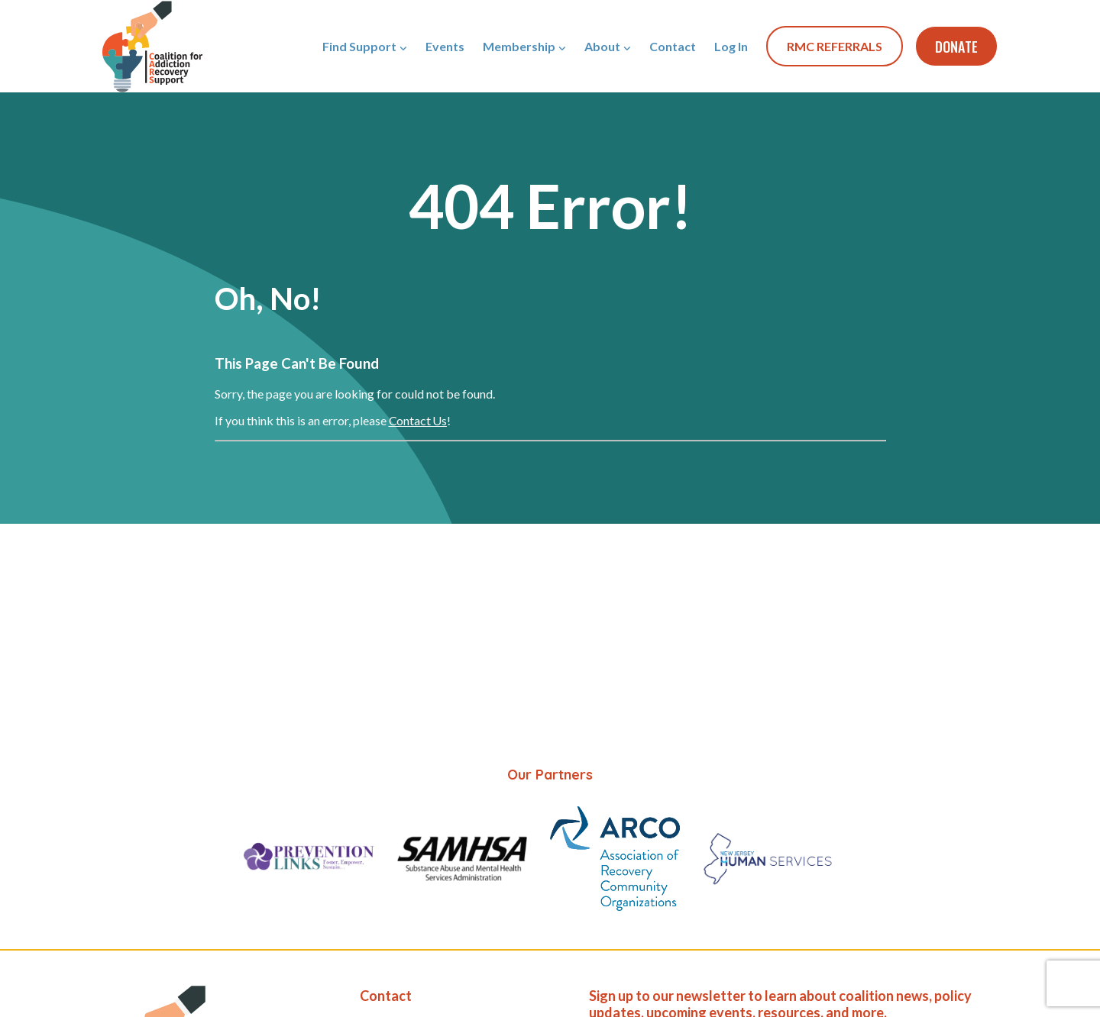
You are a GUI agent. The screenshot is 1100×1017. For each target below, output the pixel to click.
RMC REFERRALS (834, 46)
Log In (731, 46)
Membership (519, 46)
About (602, 46)
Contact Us (418, 420)
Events (444, 46)
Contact (672, 46)
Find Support (359, 46)
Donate (956, 46)
